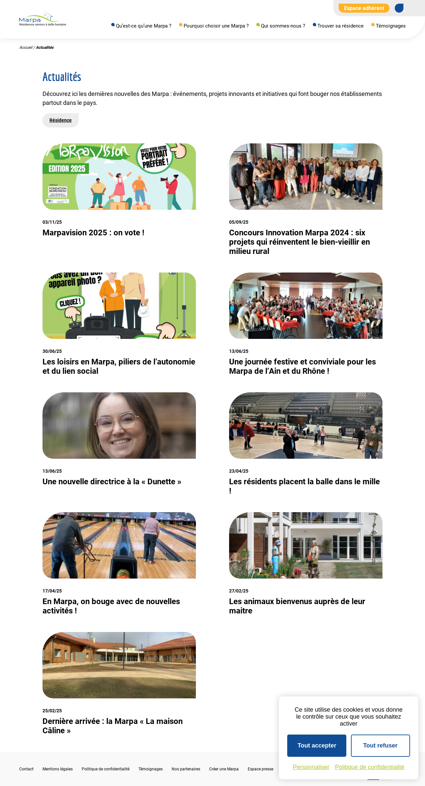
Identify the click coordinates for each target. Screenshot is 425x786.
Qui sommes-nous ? (283, 26)
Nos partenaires (186, 769)
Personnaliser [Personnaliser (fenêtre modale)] (311, 767)
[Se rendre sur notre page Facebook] (399, 8)
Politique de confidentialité (105, 769)
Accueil (25, 47)
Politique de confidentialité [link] (369, 767)
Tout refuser (380, 745)
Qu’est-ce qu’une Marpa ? (143, 26)
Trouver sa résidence (340, 26)
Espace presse (260, 769)
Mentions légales (57, 769)
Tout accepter (317, 745)
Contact (26, 769)
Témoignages (391, 26)
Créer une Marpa (224, 769)
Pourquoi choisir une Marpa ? (216, 26)
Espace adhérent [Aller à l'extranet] (364, 8)
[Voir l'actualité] (119, 199)
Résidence (60, 120)
